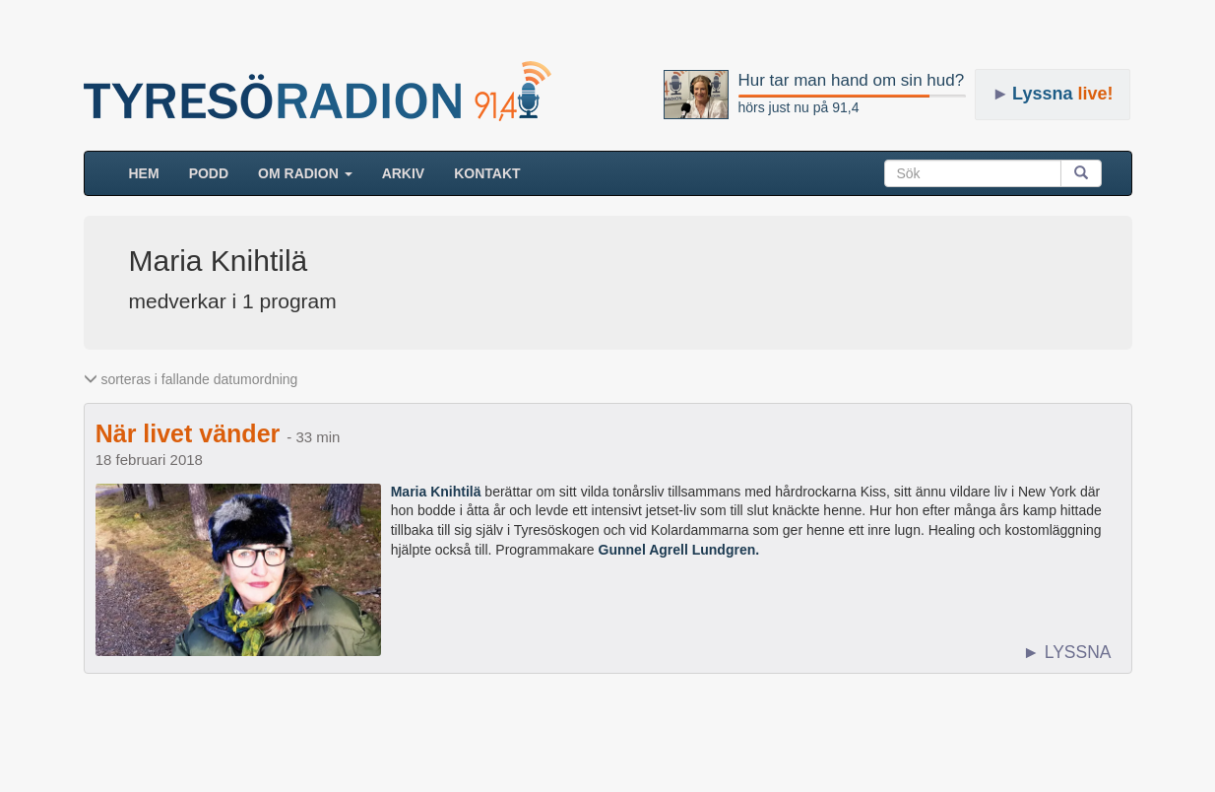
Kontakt (487, 173)
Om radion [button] (305, 173)
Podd (208, 173)
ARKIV (403, 173)
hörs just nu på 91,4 (799, 107)
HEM (151, 172)
